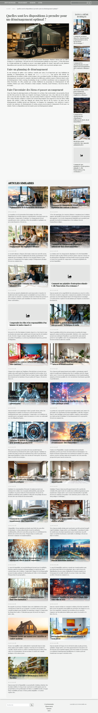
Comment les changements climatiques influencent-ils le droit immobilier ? (81, 118)
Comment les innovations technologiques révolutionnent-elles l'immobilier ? (67, 441)
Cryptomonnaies (9, 3)
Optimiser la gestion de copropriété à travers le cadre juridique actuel (69, 402)
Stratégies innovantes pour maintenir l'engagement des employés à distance (81, 92)
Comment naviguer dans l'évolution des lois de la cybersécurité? (28, 402)
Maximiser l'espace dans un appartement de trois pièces (68, 637)
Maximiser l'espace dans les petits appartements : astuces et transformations (70, 363)
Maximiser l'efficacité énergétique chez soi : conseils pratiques (27, 480)
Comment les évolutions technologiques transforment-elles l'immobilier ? (25, 520)
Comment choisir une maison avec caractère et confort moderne (28, 637)
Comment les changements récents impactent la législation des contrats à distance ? (82, 66)
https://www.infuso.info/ (42, 74)
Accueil (8, 8)
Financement (22, 3)
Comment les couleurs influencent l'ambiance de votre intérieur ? (28, 363)
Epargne (32, 3)
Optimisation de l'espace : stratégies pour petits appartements (69, 480)
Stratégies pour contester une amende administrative (81, 143)
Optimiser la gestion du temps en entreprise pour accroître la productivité (27, 441)
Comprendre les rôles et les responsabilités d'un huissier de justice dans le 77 (28, 324)
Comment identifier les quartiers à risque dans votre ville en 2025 (69, 598)
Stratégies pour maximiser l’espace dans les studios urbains (68, 520)
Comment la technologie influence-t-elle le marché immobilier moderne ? (68, 559)
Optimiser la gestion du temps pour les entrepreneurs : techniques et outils (66, 324)
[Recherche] (79, 2)
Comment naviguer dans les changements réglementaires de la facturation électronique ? (81, 39)
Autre (40, 3)
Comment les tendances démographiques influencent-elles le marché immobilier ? (26, 559)
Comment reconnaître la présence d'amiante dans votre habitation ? (27, 598)
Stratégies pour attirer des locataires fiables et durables (28, 676)
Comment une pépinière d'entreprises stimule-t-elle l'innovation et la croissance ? (82, 168)
